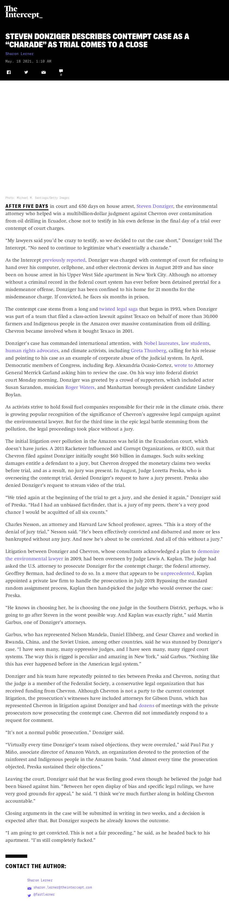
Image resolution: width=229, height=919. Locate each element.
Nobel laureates (161, 343)
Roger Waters (80, 387)
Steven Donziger (155, 206)
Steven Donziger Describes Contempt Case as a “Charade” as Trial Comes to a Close (97, 40)
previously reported (63, 260)
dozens (146, 705)
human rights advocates (31, 350)
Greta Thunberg (148, 350)
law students (195, 343)
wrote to (183, 365)
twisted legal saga (118, 309)
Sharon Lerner (19, 54)
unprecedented (177, 573)
